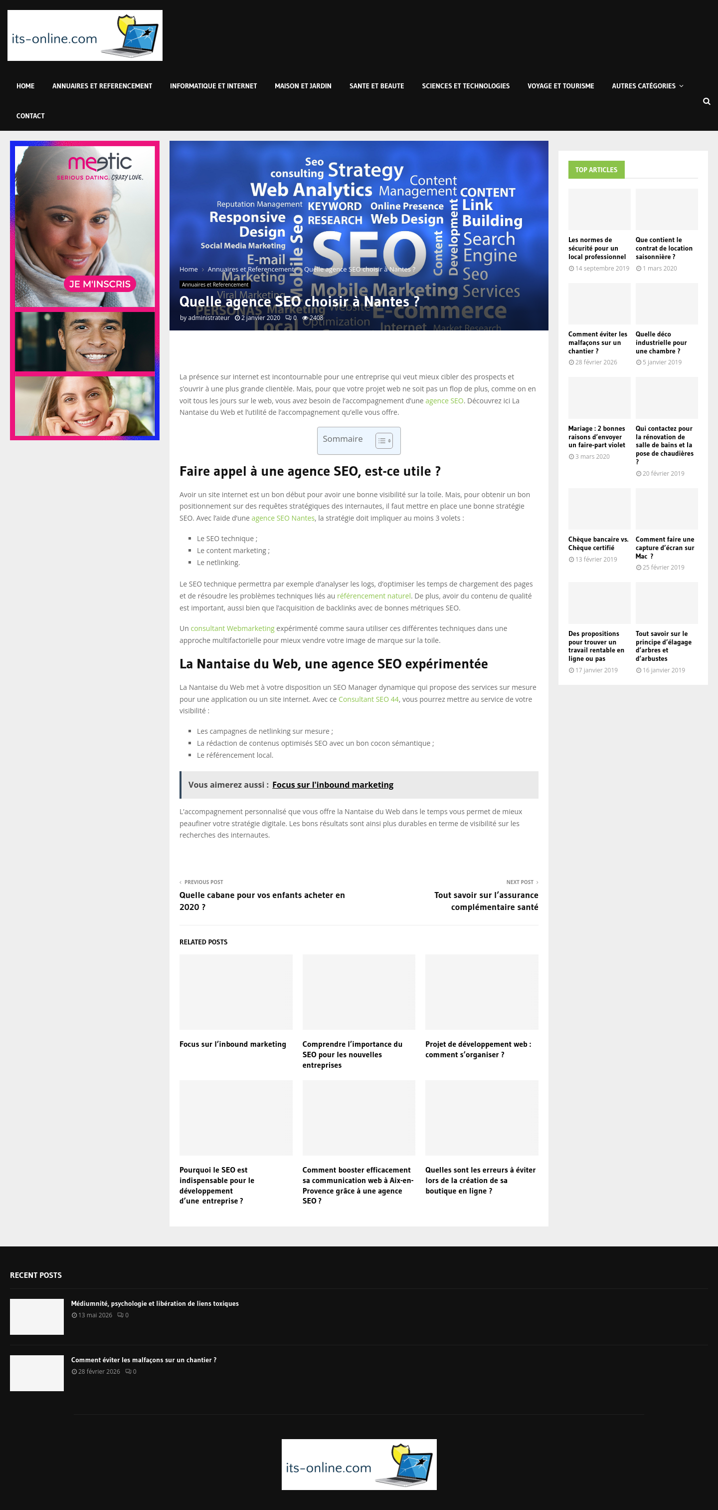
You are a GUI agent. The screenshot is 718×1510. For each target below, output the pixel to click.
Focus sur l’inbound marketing (233, 1044)
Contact (30, 115)
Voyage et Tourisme (561, 85)
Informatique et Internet (213, 85)
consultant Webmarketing (232, 628)
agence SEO (444, 400)
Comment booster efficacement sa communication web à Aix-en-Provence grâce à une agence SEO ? (358, 1185)
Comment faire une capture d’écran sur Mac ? (665, 548)
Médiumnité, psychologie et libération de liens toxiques (155, 1303)
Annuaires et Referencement (102, 85)
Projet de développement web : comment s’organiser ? (478, 1049)
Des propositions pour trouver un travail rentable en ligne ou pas (596, 646)
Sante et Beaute (377, 85)
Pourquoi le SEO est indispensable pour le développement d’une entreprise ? (217, 1185)
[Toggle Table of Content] (379, 440)
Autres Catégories (644, 85)
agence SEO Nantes (283, 518)
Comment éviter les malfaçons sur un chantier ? (597, 342)
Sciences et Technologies (466, 85)
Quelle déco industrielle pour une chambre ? (661, 342)
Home (25, 85)
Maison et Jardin (303, 85)
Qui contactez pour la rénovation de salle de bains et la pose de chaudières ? (665, 445)
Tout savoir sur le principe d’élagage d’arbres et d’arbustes (664, 646)
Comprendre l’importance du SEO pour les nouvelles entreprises (353, 1054)
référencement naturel (374, 596)
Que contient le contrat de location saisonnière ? (664, 248)
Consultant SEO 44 (369, 699)
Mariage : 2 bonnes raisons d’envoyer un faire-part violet (596, 437)
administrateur (208, 317)
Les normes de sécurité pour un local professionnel (597, 248)
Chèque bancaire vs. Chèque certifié (598, 543)
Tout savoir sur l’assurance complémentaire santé (486, 901)
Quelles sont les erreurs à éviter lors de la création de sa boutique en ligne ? (480, 1180)
